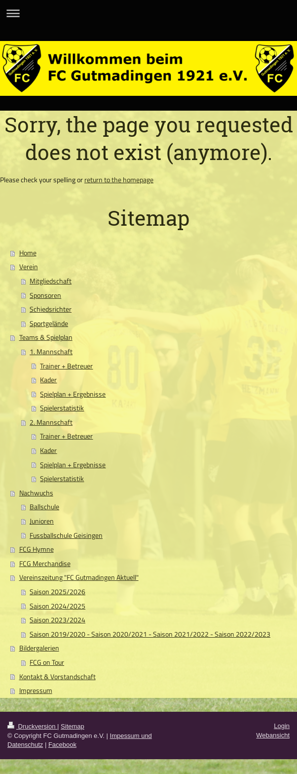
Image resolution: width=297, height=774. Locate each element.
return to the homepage (118, 179)
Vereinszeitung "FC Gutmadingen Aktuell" (79, 577)
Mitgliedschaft (51, 281)
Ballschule (44, 506)
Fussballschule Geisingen (66, 535)
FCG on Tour (47, 662)
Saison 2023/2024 (57, 619)
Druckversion (32, 726)
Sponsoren (45, 295)
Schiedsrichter (51, 309)
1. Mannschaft (51, 351)
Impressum (35, 690)
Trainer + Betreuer (66, 366)
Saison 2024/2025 (57, 606)
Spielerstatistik (62, 408)
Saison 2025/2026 (57, 591)
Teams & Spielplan (46, 337)
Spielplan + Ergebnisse (73, 394)
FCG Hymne (36, 549)
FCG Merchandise (45, 563)
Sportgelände (49, 323)
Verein (28, 266)
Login (282, 726)
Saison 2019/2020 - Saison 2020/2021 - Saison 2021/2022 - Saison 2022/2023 (150, 634)
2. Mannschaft (51, 422)
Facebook (62, 744)
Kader (48, 379)
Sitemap (72, 726)
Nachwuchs (36, 493)
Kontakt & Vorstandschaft (57, 676)
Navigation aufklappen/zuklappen (148, 13)
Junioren (42, 521)
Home (28, 252)
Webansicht (273, 735)
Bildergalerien (39, 648)
